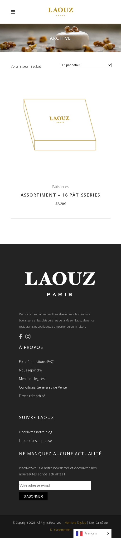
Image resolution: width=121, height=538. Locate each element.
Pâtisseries (60, 186)
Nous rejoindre (30, 370)
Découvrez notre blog (35, 432)
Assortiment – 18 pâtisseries (60, 195)
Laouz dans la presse (35, 440)
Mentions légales (32, 378)
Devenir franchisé (32, 396)
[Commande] (86, 65)
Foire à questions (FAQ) (36, 361)
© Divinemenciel (60, 530)
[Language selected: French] (92, 533)
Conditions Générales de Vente (43, 387)
